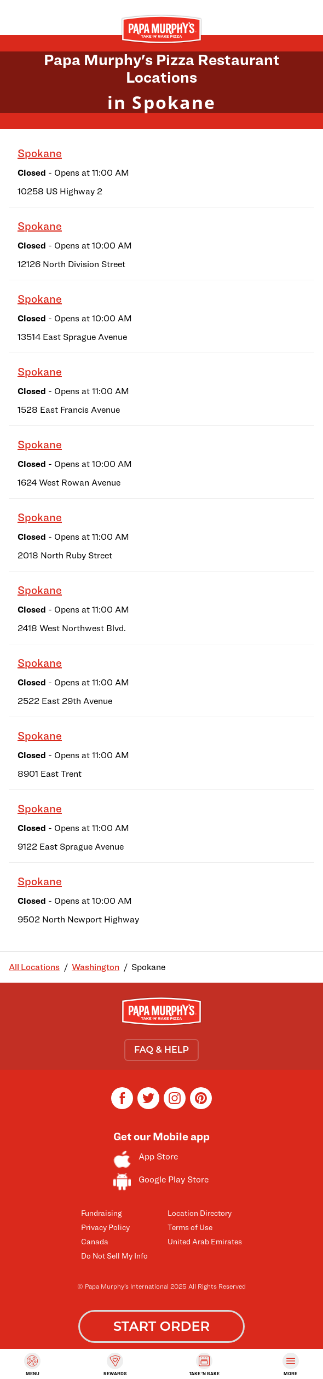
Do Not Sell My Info (114, 1255)
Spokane (40, 153)
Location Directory (200, 1213)
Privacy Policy (105, 1227)
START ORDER (161, 1326)
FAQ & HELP (161, 1050)
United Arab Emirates (205, 1241)
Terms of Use (190, 1227)
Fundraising (101, 1213)
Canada (94, 1241)
